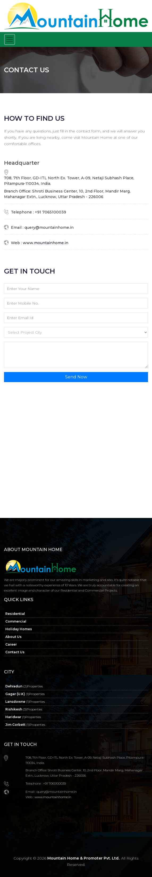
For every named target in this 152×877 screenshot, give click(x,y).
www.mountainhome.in (45, 242)
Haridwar (23, 717)
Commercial (15, 621)
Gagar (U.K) (25, 694)
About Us (13, 637)
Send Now (76, 376)
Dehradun (24, 686)
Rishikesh (23, 709)
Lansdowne (25, 702)
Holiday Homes (18, 629)
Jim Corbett (25, 725)
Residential (15, 614)
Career (11, 644)
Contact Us (14, 652)
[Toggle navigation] (9, 39)
